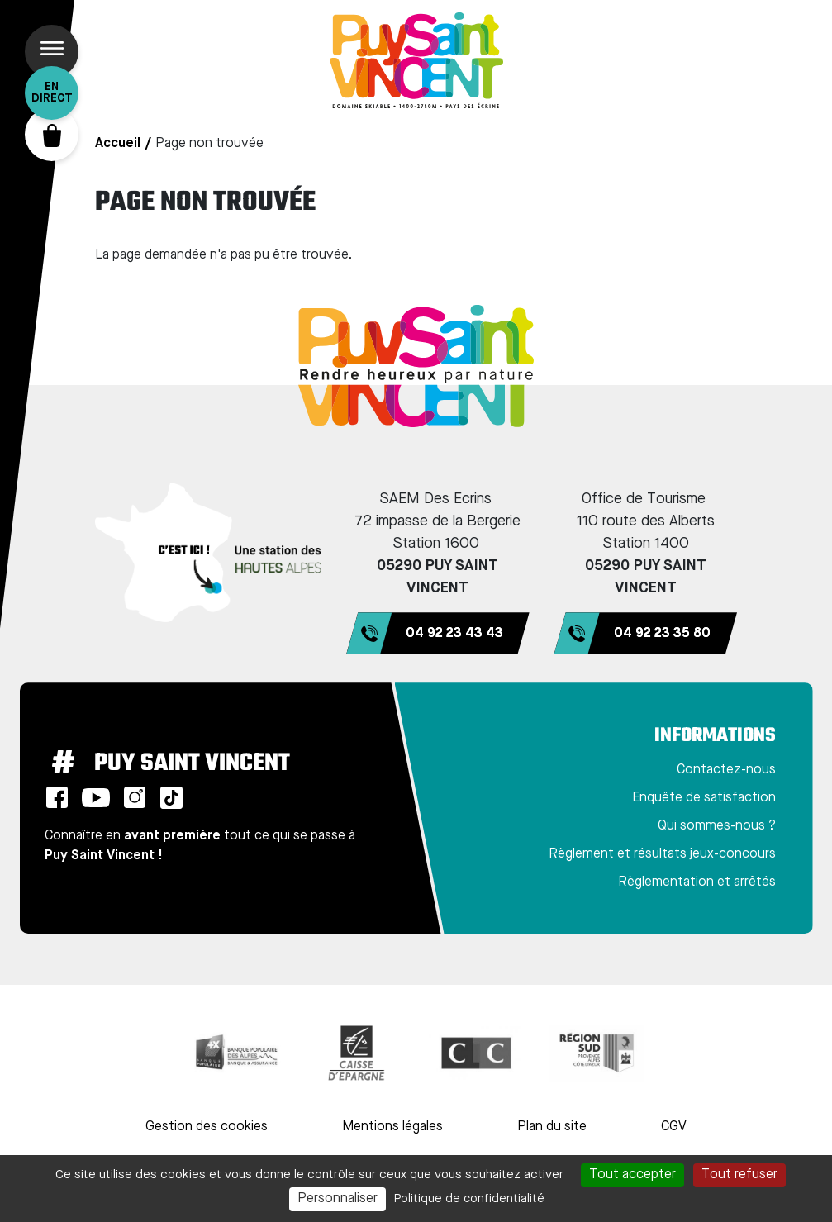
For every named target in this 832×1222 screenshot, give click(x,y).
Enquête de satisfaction (704, 798)
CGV (674, 1127)
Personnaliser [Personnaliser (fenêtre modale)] (337, 1198)
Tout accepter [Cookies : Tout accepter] (632, 1175)
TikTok (171, 797)
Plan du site (552, 1127)
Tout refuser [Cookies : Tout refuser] (739, 1175)
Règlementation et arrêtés (697, 882)
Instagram (134, 797)
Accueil (117, 143)
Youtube (96, 797)
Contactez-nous (726, 770)
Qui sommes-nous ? (717, 826)
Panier (51, 134)
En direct (52, 92)
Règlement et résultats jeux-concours (662, 854)
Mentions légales (392, 1127)
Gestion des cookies (206, 1127)
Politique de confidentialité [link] (469, 1199)
